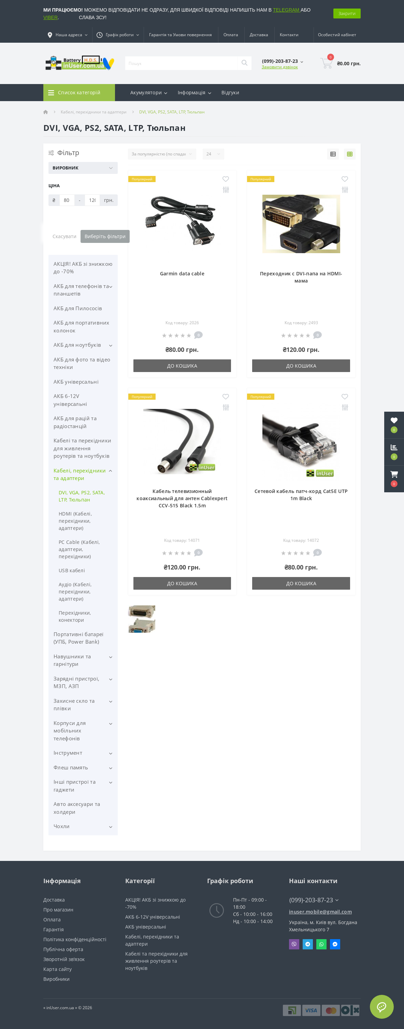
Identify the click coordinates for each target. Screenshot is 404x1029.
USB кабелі (72, 570)
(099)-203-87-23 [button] (313, 900)
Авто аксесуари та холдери (77, 807)
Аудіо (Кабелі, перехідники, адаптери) (75, 591)
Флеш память (71, 767)
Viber (294, 944)
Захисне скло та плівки (74, 704)
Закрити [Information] (347, 13)
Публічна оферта (63, 949)
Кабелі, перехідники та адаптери (94, 112)
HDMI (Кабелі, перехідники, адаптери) (75, 520)
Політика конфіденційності (74, 939)
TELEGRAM (287, 10)
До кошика (182, 365)
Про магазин (58, 909)
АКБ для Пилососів (78, 308)
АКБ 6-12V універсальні (70, 400)
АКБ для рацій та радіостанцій (75, 422)
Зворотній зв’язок (64, 959)
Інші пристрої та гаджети (75, 785)
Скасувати (64, 236)
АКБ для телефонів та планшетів (81, 290)
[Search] (244, 63)
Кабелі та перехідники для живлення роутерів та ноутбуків (82, 448)
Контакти (289, 35)
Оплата (230, 35)
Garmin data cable (182, 273)
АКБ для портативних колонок (82, 326)
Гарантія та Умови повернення (180, 35)
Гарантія (53, 929)
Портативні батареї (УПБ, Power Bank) (78, 638)
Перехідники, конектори (75, 616)
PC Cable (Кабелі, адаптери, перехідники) (79, 549)
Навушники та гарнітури (72, 660)
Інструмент (68, 752)
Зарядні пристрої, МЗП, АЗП (76, 682)
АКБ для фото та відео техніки (82, 363)
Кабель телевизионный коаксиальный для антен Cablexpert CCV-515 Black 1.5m (182, 498)
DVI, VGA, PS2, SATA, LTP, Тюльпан (82, 496)
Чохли (62, 826)
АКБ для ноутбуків (77, 344)
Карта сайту (57, 969)
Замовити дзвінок (280, 67)
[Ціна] (67, 200)
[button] (394, 479)
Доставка (259, 35)
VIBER (50, 17)
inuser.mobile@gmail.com (320, 911)
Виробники (56, 979)
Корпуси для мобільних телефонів (70, 730)
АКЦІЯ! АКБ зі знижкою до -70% (83, 267)
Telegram (307, 944)
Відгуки (230, 92)
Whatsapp (321, 944)
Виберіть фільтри (105, 236)
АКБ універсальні (76, 381)
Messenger (335, 944)
